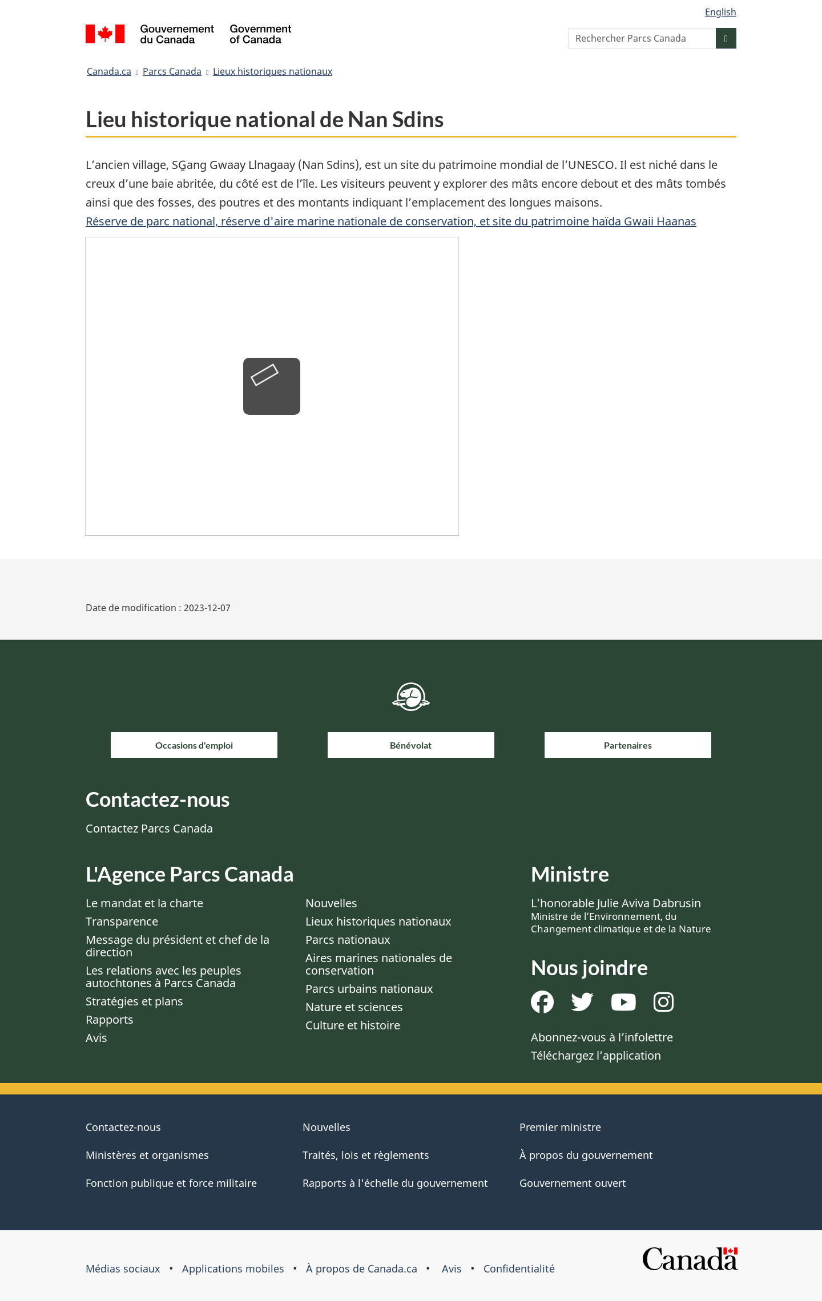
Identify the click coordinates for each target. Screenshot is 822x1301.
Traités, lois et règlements (366, 1155)
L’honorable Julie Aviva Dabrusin (621, 915)
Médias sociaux (123, 1268)
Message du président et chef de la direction (177, 946)
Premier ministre (560, 1127)
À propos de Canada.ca (361, 1268)
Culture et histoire (352, 1025)
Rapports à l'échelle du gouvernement (395, 1183)
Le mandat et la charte (144, 903)
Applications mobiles (233, 1268)
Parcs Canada (172, 71)
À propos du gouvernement (586, 1155)
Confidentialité (519, 1268)
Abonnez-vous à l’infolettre (602, 1037)
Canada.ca (109, 71)
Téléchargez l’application (596, 1055)
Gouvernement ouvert (572, 1183)
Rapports (110, 1019)
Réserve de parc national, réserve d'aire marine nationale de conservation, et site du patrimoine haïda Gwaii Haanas (391, 221)
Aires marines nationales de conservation (378, 964)
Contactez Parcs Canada (149, 828)
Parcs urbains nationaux (369, 988)
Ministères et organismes (147, 1155)
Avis (96, 1037)
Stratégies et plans (134, 1001)
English (720, 12)
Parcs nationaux (347, 939)
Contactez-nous (123, 1127)
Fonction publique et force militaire (171, 1183)
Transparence (122, 921)
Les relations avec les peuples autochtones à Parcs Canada (163, 977)
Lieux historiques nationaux (272, 71)
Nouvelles (331, 903)
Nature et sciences (354, 1007)
